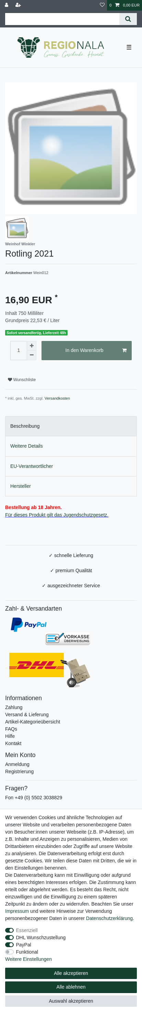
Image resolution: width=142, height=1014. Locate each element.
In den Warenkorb (96, 350)
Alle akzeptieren (71, 973)
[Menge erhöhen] (31, 346)
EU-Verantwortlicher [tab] (31, 466)
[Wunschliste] (102, 5)
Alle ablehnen (71, 987)
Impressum (17, 911)
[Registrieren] (19, 5)
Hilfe (10, 736)
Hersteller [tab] (20, 486)
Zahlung (14, 707)
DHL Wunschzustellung (41, 937)
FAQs (11, 729)
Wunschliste (22, 379)
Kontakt (13, 743)
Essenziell (27, 930)
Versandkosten (57, 398)
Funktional (27, 952)
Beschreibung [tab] (25, 426)
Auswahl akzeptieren (71, 1001)
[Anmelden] (7, 5)
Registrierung (19, 771)
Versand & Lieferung (27, 714)
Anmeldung (17, 764)
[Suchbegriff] (62, 19)
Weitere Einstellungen (28, 959)
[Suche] (128, 19)
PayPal (23, 944)
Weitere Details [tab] (26, 446)
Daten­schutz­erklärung (109, 918)
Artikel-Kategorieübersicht (32, 721)
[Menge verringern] (31, 355)
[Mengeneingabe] (18, 350)
